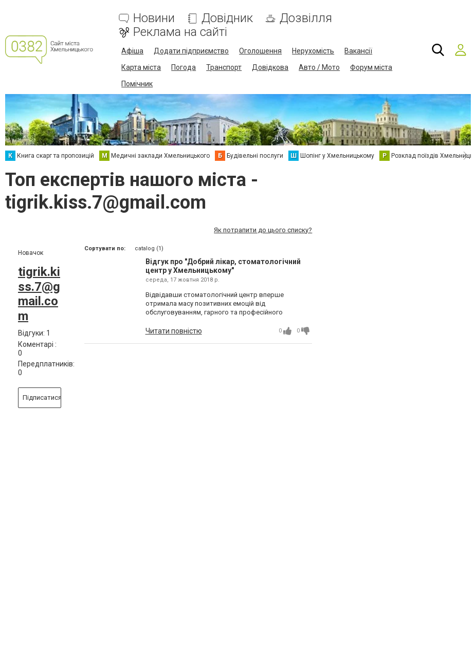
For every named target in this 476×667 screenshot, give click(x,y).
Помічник (137, 84)
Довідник (227, 18)
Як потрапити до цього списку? (263, 230)
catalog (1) (149, 248)
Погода (183, 67)
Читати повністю (173, 331)
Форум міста (371, 67)
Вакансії (358, 51)
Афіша (132, 51)
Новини (154, 18)
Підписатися (42, 397)
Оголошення (260, 51)
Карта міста (141, 67)
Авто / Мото (319, 67)
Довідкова (270, 67)
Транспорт (224, 67)
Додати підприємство (191, 51)
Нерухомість (313, 51)
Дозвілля (306, 18)
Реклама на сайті (180, 32)
